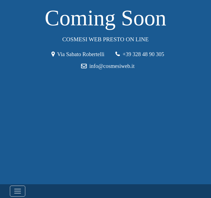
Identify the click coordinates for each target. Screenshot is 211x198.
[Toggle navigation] (17, 191)
